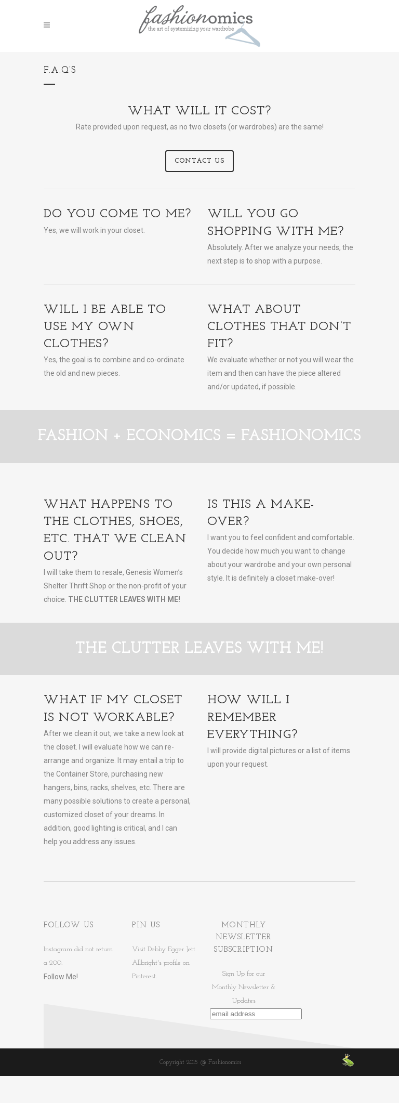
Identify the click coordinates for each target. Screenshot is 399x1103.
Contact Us (199, 160)
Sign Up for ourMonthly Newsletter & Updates (244, 987)
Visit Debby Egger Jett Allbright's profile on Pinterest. (163, 963)
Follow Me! (61, 977)
